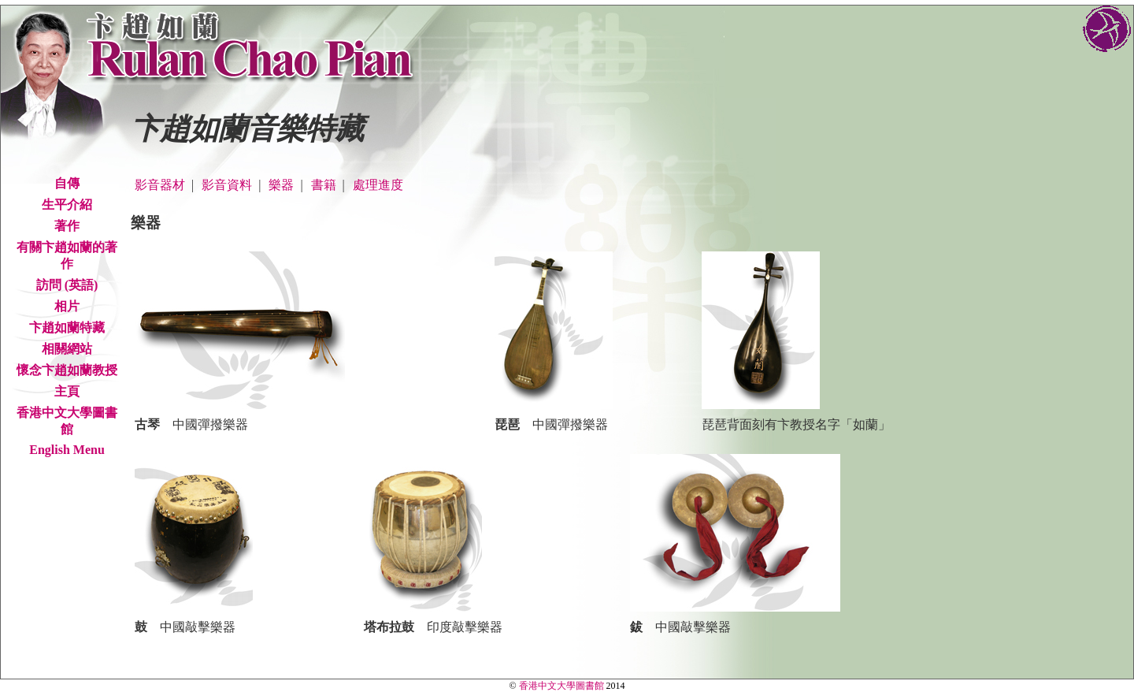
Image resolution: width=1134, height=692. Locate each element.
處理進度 (378, 185)
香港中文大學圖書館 (561, 685)
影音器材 (160, 185)
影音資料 (227, 185)
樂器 (281, 185)
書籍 (323, 185)
